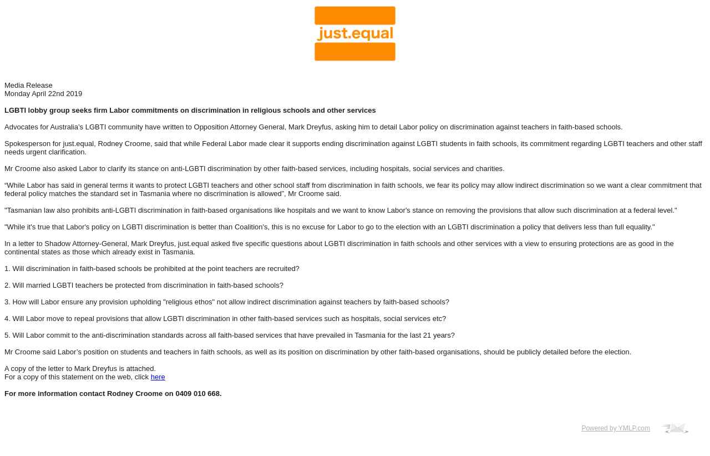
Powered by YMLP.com (615, 428)
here (158, 377)
